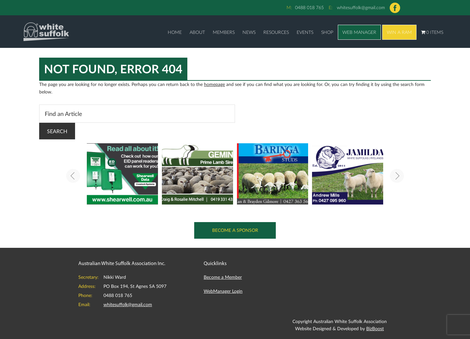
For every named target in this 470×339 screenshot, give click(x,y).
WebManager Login (223, 291)
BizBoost (375, 328)
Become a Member (223, 277)
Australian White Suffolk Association (46, 31)
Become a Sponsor (235, 230)
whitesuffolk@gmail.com (361, 7)
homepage (214, 84)
